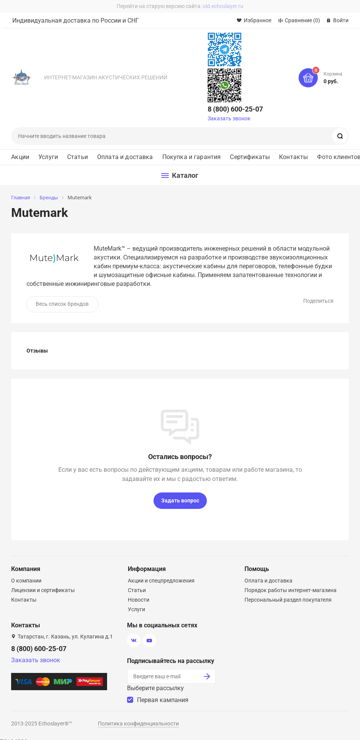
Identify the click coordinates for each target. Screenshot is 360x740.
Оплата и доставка (125, 157)
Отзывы (37, 351)
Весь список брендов (62, 304)
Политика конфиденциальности (138, 723)
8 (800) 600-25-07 (235, 109)
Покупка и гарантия (191, 157)
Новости (138, 600)
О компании (26, 581)
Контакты (293, 157)
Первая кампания (162, 700)
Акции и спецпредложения (161, 581)
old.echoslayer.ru (223, 6)
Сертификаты (250, 157)
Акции (20, 157)
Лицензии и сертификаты (43, 590)
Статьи (77, 157)
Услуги (48, 157)
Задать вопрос (180, 500)
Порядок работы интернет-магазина (290, 590)
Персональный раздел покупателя (288, 600)
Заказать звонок (229, 118)
